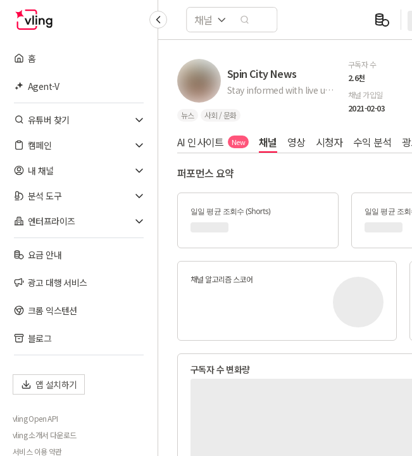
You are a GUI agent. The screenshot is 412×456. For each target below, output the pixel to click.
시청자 (329, 141)
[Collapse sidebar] (158, 19)
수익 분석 (372, 141)
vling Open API (35, 419)
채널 (268, 141)
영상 (296, 141)
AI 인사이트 (213, 141)
